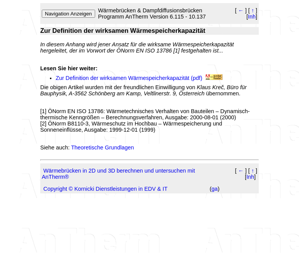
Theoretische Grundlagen (102, 147)
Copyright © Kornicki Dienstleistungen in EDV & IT (105, 189)
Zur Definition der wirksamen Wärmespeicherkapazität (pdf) (129, 78)
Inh (252, 17)
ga (215, 189)
